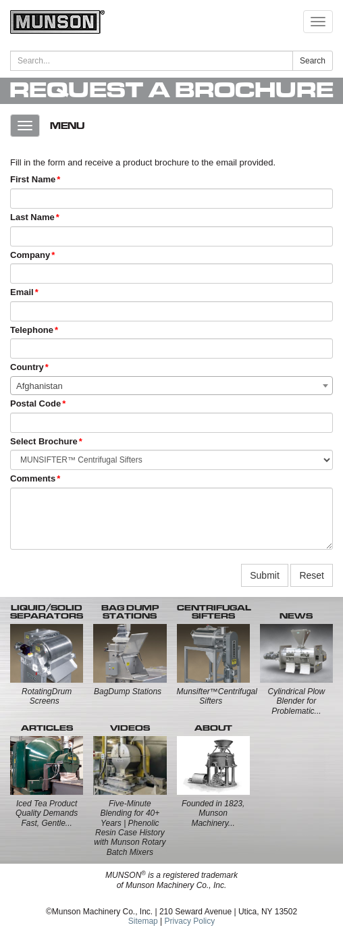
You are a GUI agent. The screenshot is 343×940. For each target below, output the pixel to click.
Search (312, 61)
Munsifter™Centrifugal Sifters (217, 696)
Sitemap (143, 921)
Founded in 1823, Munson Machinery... (213, 813)
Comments (32, 478)
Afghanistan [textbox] (39, 386)
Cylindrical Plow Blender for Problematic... (296, 701)
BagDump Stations (127, 691)
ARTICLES (47, 728)
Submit (265, 575)
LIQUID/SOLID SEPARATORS (46, 611)
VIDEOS (130, 728)
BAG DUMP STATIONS (130, 611)
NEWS (296, 615)
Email (22, 292)
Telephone (31, 330)
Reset (311, 575)
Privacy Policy (190, 921)
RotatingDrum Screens (47, 696)
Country (27, 367)
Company (30, 255)
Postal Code (35, 403)
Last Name (32, 217)
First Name (32, 179)
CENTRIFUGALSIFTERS (214, 611)
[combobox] (171, 385)
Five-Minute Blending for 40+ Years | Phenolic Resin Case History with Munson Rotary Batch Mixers (129, 828)
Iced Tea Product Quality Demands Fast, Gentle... (47, 813)
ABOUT (213, 728)
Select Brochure (44, 441)
